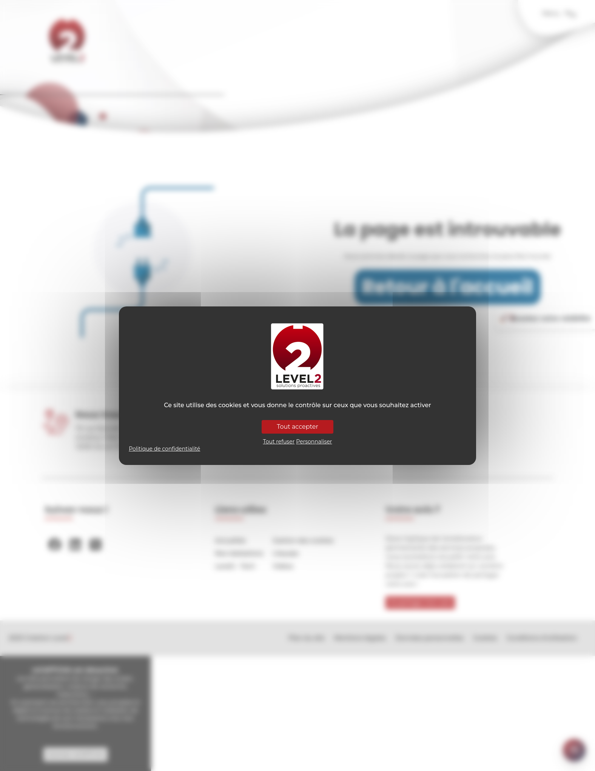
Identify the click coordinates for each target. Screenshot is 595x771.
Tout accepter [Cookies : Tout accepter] (297, 426)
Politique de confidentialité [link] (164, 448)
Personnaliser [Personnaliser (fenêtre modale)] (314, 441)
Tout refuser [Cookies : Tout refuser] (279, 441)
